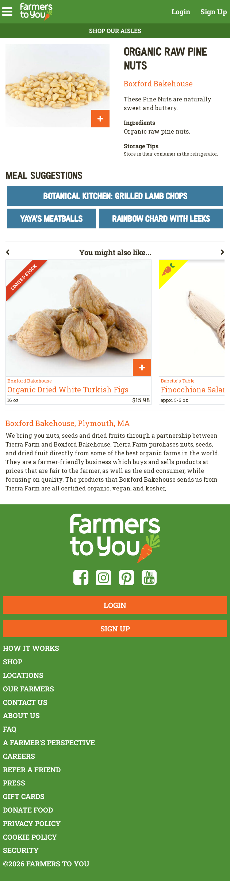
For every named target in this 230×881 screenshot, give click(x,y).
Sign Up (213, 11)
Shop (12, 661)
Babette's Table (178, 381)
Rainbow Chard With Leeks (161, 218)
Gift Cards (24, 796)
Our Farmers (28, 688)
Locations (23, 675)
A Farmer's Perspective (49, 742)
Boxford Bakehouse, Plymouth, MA (67, 423)
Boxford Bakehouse (158, 83)
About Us (21, 715)
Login (181, 11)
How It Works (31, 648)
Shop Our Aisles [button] (115, 30)
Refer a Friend (32, 769)
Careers (19, 756)
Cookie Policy (30, 836)
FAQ (9, 728)
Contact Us (25, 702)
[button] (7, 11)
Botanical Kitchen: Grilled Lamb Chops (115, 195)
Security (21, 850)
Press (14, 782)
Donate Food (28, 809)
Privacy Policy (32, 823)
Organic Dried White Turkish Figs (68, 389)
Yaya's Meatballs (51, 218)
